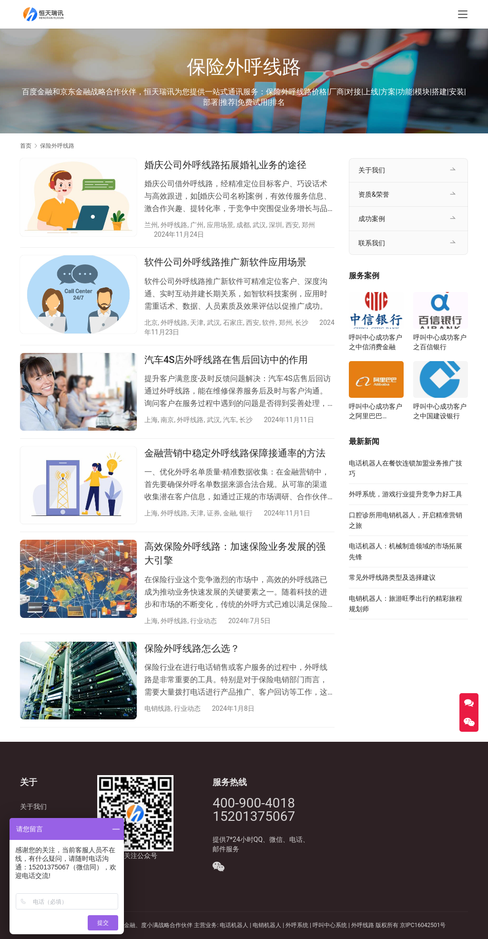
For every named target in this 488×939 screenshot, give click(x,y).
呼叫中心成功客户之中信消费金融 (375, 342)
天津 (196, 322)
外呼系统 (296, 925)
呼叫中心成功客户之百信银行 (440, 342)
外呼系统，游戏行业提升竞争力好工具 (405, 494)
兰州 (151, 225)
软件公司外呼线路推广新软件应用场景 (225, 262)
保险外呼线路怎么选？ (192, 648)
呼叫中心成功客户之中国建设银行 (440, 411)
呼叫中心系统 (330, 925)
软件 (268, 322)
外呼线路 (174, 225)
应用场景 (220, 225)
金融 (229, 513)
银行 (246, 513)
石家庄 (233, 322)
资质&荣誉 (373, 194)
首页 (25, 145)
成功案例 (371, 218)
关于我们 (371, 170)
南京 (167, 420)
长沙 (301, 322)
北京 (151, 322)
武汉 (259, 225)
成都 (243, 225)
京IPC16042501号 (423, 925)
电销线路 (157, 708)
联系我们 (371, 243)
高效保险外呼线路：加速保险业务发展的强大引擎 (234, 553)
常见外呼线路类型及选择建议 (392, 577)
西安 (292, 225)
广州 (196, 225)
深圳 (275, 225)
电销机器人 (267, 925)
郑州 (308, 225)
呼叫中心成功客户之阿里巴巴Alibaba (375, 412)
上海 (151, 420)
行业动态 (203, 621)
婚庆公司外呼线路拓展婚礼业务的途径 (225, 165)
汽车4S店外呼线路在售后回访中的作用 (226, 359)
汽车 (229, 420)
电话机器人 (235, 925)
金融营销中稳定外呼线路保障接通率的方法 (234, 453)
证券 (213, 513)
